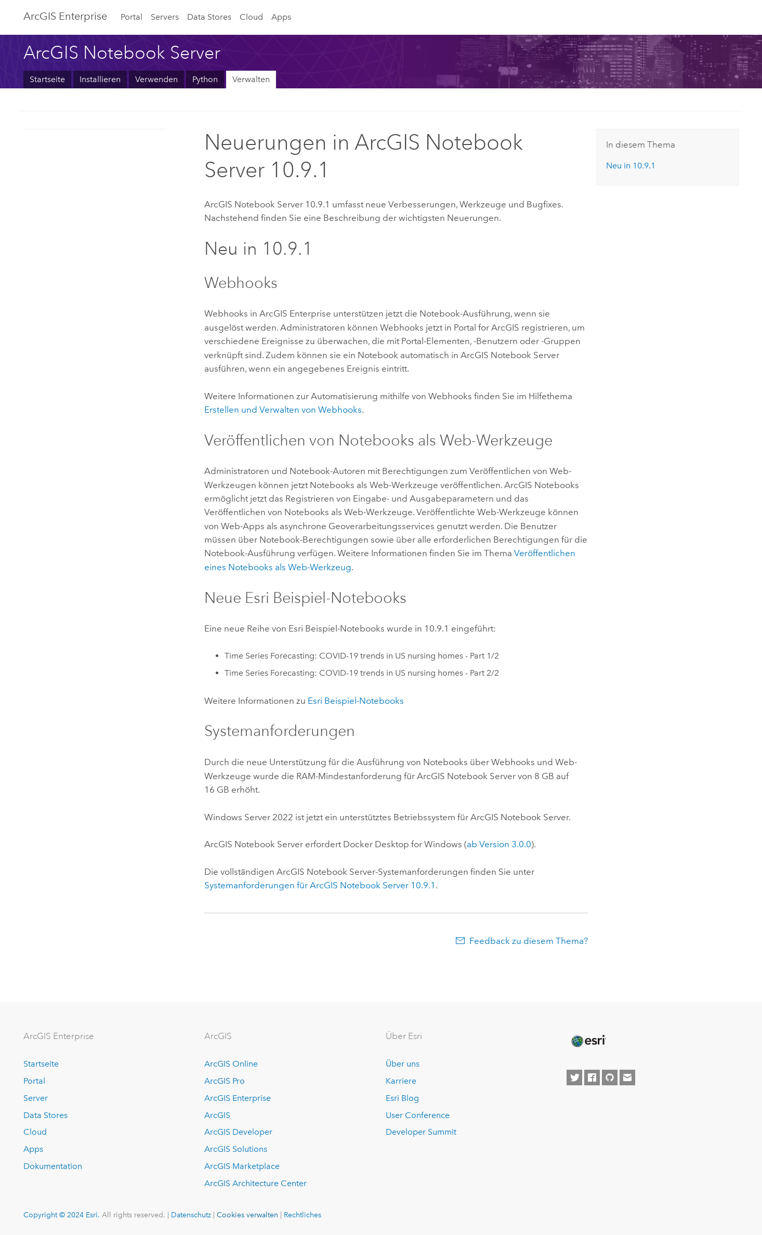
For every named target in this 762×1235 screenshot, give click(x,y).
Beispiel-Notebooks (356, 700)
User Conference (418, 1115)
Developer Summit (421, 1132)
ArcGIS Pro (224, 1081)
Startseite (47, 79)
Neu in (630, 165)
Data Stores (209, 17)
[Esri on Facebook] (592, 1077)
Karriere (401, 1081)
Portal (131, 17)
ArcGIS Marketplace (242, 1166)
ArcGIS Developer (238, 1132)
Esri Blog (402, 1098)
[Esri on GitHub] (610, 1077)
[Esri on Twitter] (574, 1077)
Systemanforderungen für (320, 885)
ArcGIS (217, 1115)
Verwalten (251, 79)
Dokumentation (52, 1166)
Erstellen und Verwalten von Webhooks (283, 409)
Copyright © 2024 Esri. (61, 1215)
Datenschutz (191, 1215)
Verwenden (156, 79)
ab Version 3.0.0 (499, 844)
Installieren (100, 79)
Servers (165, 17)
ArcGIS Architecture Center (255, 1183)
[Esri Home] (588, 1041)
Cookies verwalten (247, 1215)
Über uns (402, 1064)
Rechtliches (302, 1215)
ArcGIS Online (231, 1064)
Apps (281, 17)
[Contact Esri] (627, 1077)
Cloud (251, 17)
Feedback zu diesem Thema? (528, 941)
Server (35, 1098)
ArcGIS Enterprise (65, 16)
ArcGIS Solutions (235, 1149)
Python (205, 79)
